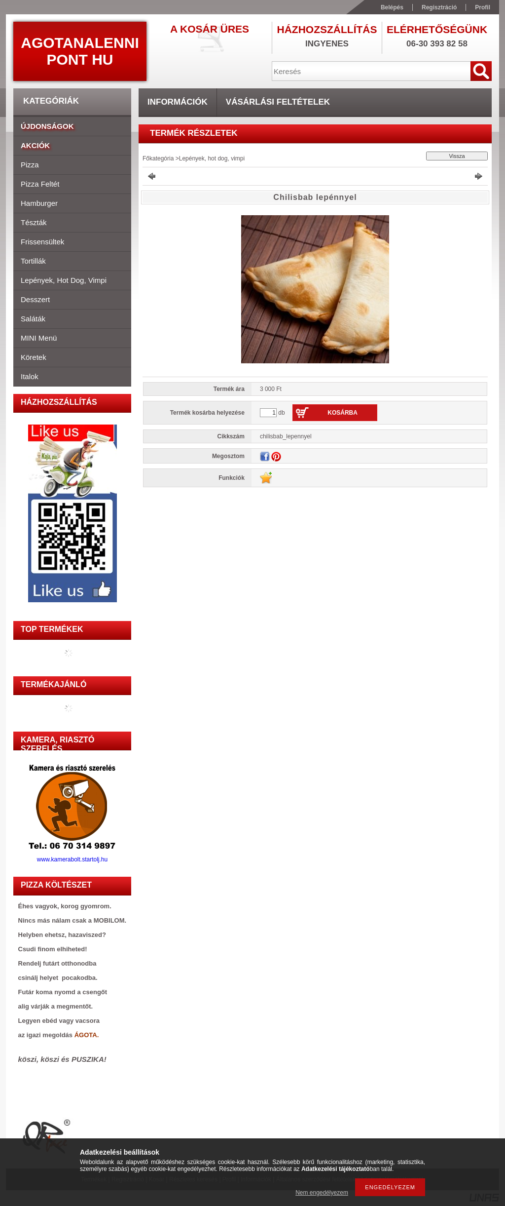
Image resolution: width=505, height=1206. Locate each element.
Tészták (34, 222)
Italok (29, 376)
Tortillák (33, 261)
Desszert (35, 299)
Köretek (33, 357)
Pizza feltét (40, 184)
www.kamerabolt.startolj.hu (72, 857)
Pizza (30, 164)
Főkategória (158, 158)
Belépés (392, 7)
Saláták (33, 318)
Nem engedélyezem (321, 1192)
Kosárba (342, 412)
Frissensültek (42, 241)
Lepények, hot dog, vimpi (64, 280)
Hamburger (39, 203)
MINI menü (39, 338)
